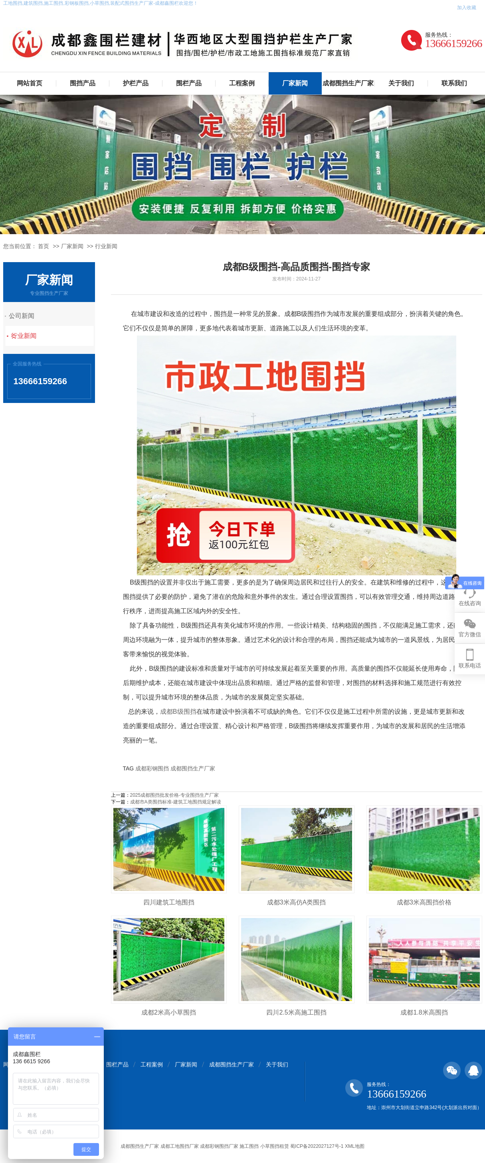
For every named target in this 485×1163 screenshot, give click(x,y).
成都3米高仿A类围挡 (296, 902)
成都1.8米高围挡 (423, 1012)
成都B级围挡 (178, 711)
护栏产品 (135, 83)
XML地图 (354, 1146)
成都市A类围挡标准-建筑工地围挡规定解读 (175, 802)
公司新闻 (29, 315)
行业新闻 (106, 246)
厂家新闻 (295, 83)
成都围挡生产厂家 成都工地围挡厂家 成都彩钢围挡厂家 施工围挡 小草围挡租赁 (205, 1146)
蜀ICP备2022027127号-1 (316, 1146)
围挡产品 (82, 83)
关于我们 (401, 83)
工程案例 (242, 83)
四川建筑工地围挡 (168, 902)
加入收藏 (466, 7)
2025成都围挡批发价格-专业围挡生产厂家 (174, 795)
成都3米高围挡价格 (424, 902)
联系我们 (454, 83)
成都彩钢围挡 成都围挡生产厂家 (175, 768)
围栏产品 (189, 83)
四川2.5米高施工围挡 (296, 1012)
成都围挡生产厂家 (348, 83)
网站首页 (29, 83)
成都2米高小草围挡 (168, 1012)
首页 (43, 246)
